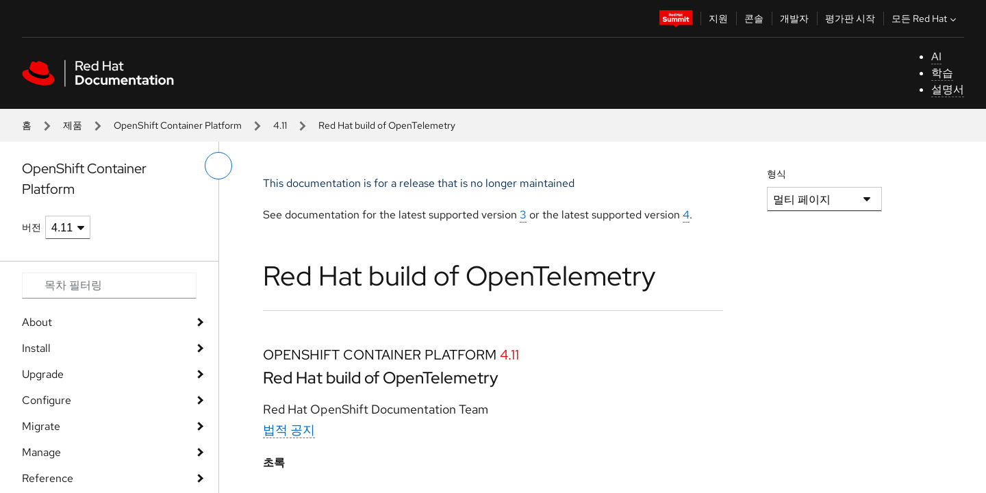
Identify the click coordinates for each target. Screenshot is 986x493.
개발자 (794, 18)
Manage (41, 452)
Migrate (41, 426)
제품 (72, 125)
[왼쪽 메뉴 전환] (218, 165)
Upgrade (43, 374)
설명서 (947, 89)
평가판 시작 (850, 18)
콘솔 (753, 18)
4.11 (280, 125)
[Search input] (109, 286)
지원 (718, 18)
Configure (46, 400)
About (37, 322)
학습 (942, 73)
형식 (776, 174)
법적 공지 (289, 430)
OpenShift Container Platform (178, 125)
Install (36, 348)
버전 (31, 227)
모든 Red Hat (925, 18)
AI (936, 56)
